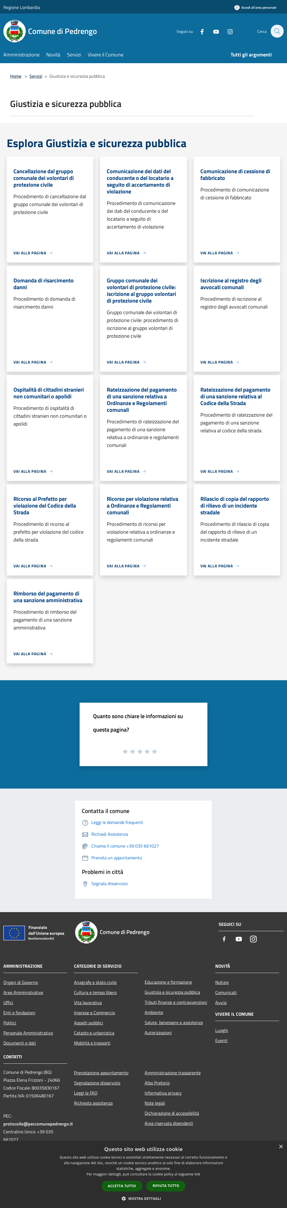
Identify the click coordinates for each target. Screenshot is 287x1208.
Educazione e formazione (168, 982)
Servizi (35, 76)
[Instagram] (227, 31)
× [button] (281, 1147)
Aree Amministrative (23, 992)
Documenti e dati (19, 1043)
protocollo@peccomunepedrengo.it (38, 1123)
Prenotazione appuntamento (101, 1072)
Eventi (221, 1040)
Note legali (155, 1103)
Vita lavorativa (88, 1002)
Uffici (8, 1002)
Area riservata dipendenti (169, 1123)
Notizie (222, 982)
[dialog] (143, 1174)
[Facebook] (199, 31)
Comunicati (226, 992)
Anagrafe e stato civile (95, 982)
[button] (143, 1198)
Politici (9, 1022)
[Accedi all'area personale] (255, 7)
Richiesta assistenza (93, 1103)
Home (15, 76)
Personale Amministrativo (28, 1032)
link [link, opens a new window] (197, 1174)
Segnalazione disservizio (97, 1082)
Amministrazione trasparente (173, 1072)
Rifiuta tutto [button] (166, 1185)
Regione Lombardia (21, 7)
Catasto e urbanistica (94, 1032)
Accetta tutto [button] (122, 1186)
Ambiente (154, 1012)
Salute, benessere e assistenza (174, 1022)
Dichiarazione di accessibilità (172, 1113)
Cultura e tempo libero (95, 992)
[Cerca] (277, 31)
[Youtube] (213, 31)
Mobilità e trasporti (92, 1043)
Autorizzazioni (158, 1032)
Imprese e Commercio (94, 1012)
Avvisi (221, 1002)
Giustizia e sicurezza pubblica (172, 992)
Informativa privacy (163, 1093)
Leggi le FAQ (86, 1093)
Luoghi (221, 1030)
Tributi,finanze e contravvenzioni (176, 1002)
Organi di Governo (20, 982)
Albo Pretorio (157, 1082)
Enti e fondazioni (19, 1012)
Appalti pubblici (88, 1022)
